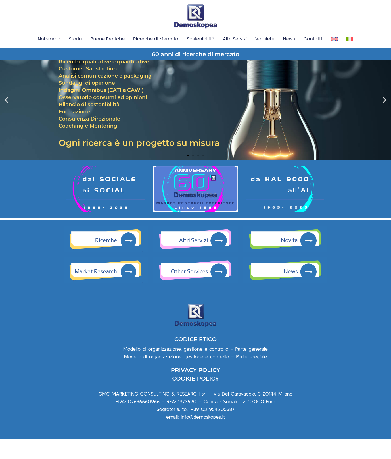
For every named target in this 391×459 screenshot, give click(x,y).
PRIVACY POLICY (195, 390)
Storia (75, 39)
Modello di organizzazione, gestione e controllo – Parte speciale (195, 376)
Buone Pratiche (108, 39)
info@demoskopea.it (203, 437)
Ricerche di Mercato (155, 39)
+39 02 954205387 (212, 429)
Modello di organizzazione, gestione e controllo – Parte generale (195, 369)
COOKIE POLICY (195, 398)
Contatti (313, 39)
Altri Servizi (235, 39)
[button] (188, 175)
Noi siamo (49, 39)
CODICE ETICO (195, 359)
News (289, 39)
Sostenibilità (200, 39)
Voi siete (264, 39)
